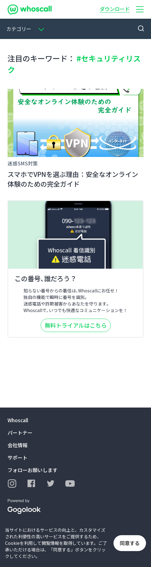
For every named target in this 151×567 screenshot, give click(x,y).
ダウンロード (115, 8)
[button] (139, 9)
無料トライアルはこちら (76, 325)
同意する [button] (130, 543)
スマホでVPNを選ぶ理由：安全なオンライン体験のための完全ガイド (73, 179)
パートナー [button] (20, 432)
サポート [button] (18, 457)
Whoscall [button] (18, 420)
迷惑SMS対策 (23, 163)
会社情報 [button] (18, 445)
